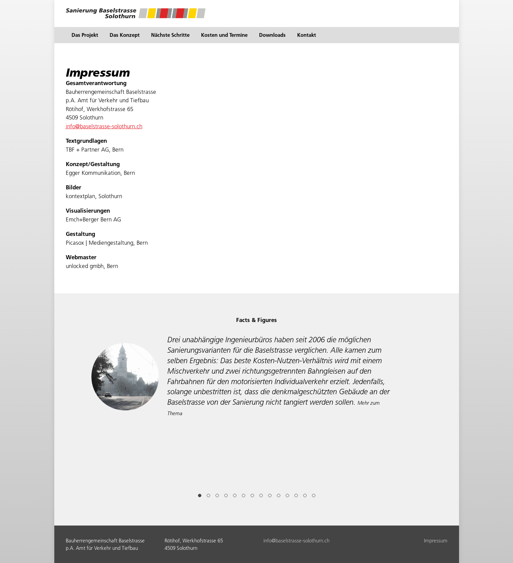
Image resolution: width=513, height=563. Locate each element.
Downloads (272, 35)
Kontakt (306, 35)
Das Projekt (85, 35)
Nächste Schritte (170, 35)
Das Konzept (125, 35)
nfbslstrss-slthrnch (104, 126)
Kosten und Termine (224, 35)
